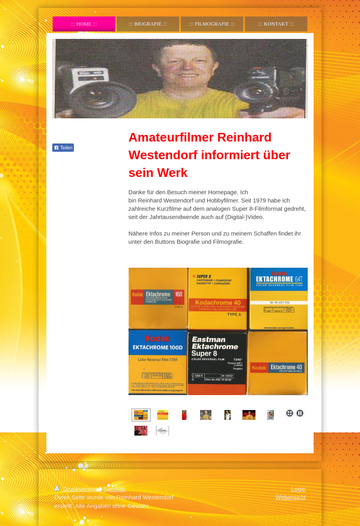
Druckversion (77, 489)
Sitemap (114, 489)
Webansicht (291, 497)
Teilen (63, 148)
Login (298, 489)
